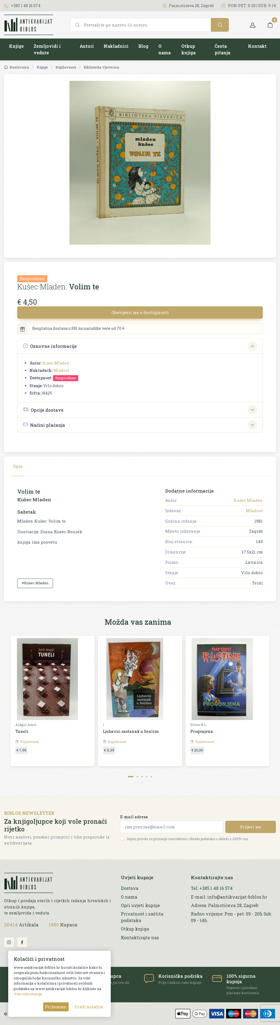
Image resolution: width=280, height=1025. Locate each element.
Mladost (61, 370)
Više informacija (28, 993)
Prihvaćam (56, 1006)
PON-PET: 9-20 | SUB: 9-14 (248, 5)
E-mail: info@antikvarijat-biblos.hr (229, 897)
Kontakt (257, 46)
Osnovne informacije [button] (50, 346)
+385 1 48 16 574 (22, 5)
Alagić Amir (25, 724)
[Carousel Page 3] (142, 776)
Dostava (129, 888)
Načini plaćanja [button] (44, 425)
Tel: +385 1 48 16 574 (212, 888)
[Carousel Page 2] (137, 776)
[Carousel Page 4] (146, 776)
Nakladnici (116, 46)
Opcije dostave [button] (43, 410)
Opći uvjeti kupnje (140, 905)
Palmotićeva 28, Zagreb (188, 5)
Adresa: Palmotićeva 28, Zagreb (224, 905)
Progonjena (201, 731)
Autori (87, 46)
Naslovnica (16, 67)
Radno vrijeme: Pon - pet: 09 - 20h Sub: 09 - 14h (231, 917)
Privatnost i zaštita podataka (142, 917)
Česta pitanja (222, 49)
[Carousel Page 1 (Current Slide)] (130, 776)
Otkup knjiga (188, 49)
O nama (164, 49)
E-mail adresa (134, 816)
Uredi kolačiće (89, 1006)
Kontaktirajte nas (140, 937)
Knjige (16, 46)
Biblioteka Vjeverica (101, 67)
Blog (143, 46)
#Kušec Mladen (35, 582)
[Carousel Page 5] (151, 776)
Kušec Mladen (55, 363)
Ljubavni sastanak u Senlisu (131, 731)
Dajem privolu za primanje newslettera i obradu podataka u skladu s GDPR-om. (188, 839)
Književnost (66, 67)
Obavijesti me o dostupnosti (140, 312)
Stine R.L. (198, 724)
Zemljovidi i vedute (47, 49)
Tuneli (21, 731)
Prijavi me (250, 827)
